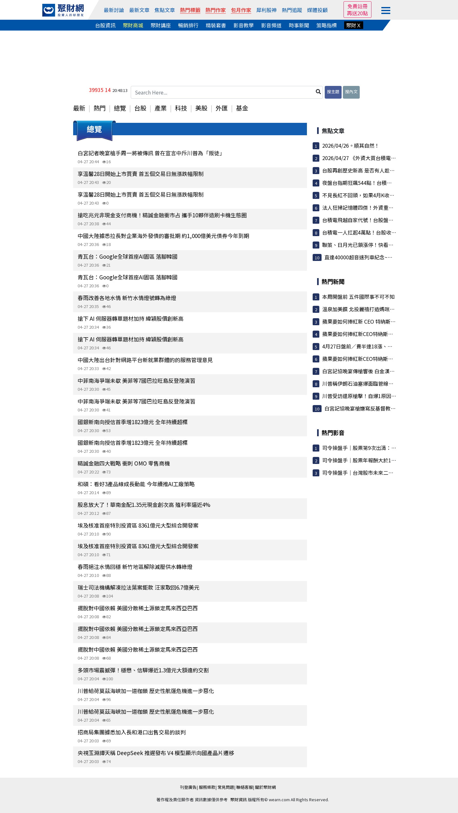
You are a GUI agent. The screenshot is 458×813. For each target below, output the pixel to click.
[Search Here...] (227, 92)
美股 (201, 107)
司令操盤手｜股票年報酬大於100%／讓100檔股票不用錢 (386, 460)
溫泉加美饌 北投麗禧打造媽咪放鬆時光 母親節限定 (379, 309)
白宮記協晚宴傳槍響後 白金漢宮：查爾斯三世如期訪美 (384, 371)
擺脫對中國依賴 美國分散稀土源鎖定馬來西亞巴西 (138, 608)
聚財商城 (133, 25)
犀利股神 (266, 10)
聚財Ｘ (353, 25)
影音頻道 (271, 25)
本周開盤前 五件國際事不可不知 (358, 296)
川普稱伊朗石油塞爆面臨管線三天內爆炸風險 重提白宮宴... (388, 383)
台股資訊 (105, 25)
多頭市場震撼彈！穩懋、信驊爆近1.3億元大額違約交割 (143, 670)
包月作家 (241, 10)
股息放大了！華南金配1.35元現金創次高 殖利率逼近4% (144, 504)
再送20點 (357, 13)
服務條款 (207, 787)
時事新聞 (299, 25)
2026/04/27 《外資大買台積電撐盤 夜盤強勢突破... (379, 158)
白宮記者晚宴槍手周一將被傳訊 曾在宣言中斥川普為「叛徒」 (151, 153)
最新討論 (114, 10)
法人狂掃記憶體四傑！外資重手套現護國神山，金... (380, 207)
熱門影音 (333, 432)
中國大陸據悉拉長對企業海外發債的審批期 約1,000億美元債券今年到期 (163, 236)
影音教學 (243, 25)
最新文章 (139, 10)
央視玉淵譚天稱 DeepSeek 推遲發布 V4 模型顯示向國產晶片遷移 (156, 753)
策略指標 (326, 25)
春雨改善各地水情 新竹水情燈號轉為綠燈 (127, 298)
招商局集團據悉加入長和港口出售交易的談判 (132, 732)
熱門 (100, 107)
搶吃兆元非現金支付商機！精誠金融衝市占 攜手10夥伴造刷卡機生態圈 (162, 215)
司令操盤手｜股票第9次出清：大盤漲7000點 (372, 448)
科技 (181, 107)
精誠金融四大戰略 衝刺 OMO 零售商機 (124, 463)
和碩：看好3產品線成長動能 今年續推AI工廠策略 (136, 484)
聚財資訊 (238, 799)
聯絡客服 (244, 787)
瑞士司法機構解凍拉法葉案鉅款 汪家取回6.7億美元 (138, 587)
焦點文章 (165, 10)
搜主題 (333, 91)
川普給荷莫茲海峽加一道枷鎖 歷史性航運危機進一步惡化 (146, 691)
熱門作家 (215, 10)
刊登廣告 (188, 787)
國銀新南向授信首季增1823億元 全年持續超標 (133, 422)
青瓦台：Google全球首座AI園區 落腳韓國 (127, 256)
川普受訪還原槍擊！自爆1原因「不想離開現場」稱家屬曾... (389, 396)
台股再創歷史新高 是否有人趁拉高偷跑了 (368, 170)
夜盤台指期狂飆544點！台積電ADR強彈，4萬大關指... (383, 182)
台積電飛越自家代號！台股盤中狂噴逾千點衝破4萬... (381, 220)
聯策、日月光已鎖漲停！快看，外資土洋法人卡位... (380, 245)
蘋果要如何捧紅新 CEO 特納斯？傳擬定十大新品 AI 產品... (387, 321)
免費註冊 (357, 6)
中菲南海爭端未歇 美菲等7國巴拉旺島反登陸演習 (136, 380)
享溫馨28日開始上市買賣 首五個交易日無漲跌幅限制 (141, 174)
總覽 (120, 107)
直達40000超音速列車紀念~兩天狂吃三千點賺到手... (383, 257)
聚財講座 (160, 25)
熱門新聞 (333, 281)
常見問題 (226, 787)
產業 (161, 107)
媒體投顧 (317, 10)
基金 (242, 107)
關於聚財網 (265, 787)
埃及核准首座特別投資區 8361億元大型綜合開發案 (138, 525)
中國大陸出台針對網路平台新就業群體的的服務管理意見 (145, 360)
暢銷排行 (188, 25)
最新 (79, 107)
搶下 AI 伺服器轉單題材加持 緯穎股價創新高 (131, 318)
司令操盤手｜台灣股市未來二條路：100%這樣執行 (379, 472)
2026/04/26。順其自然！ (350, 145)
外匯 (222, 107)
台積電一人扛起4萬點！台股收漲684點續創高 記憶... (381, 232)
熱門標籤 (190, 10)
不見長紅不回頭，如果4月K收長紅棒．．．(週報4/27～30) (388, 195)
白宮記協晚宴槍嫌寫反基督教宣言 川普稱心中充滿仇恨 (386, 408)
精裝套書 (216, 25)
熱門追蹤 (292, 10)
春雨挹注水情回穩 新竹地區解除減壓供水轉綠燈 (135, 567)
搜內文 (351, 91)
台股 (140, 107)
